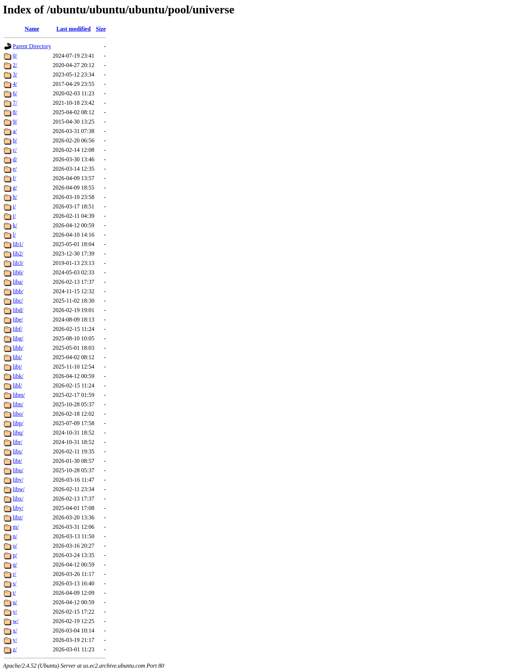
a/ (15, 131)
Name (32, 29)
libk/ (18, 376)
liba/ (18, 282)
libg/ (18, 338)
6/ (15, 93)
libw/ (19, 489)
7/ (15, 103)
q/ (15, 564)
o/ (15, 546)
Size (101, 29)
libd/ (18, 310)
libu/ (18, 470)
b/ (15, 140)
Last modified (73, 29)
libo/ (18, 414)
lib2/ (18, 253)
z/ (15, 649)
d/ (15, 159)
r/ (14, 574)
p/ (15, 555)
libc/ (18, 301)
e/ (15, 169)
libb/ (18, 291)
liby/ (18, 508)
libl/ (17, 385)
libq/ (18, 433)
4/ (15, 84)
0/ (15, 56)
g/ (15, 187)
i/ (14, 206)
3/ (15, 74)
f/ (14, 178)
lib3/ (18, 263)
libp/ (18, 423)
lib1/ (18, 244)
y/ (15, 640)
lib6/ (18, 272)
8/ (15, 112)
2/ (15, 65)
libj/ (17, 367)
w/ (15, 621)
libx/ (18, 498)
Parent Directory (32, 46)
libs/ (18, 451)
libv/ (18, 480)
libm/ (19, 395)
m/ (16, 527)
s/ (15, 583)
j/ (14, 216)
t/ (14, 593)
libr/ (17, 442)
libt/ (17, 461)
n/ (15, 536)
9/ (15, 122)
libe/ (18, 319)
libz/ (18, 517)
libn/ (18, 404)
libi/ (17, 357)
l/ (14, 235)
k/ (15, 225)
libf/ (17, 329)
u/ (15, 602)
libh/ (18, 348)
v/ (15, 612)
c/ (15, 150)
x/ (15, 630)
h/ (15, 197)
